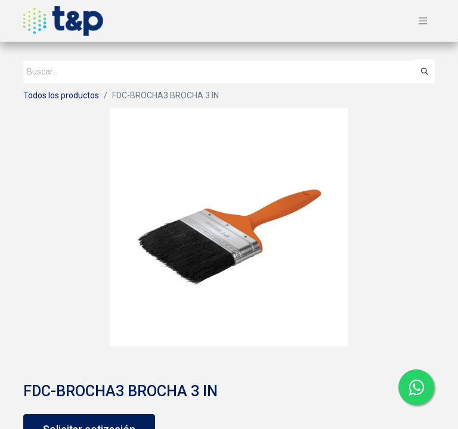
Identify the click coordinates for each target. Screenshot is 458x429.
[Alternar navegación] (423, 21)
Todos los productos (61, 95)
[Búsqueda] (424, 71)
